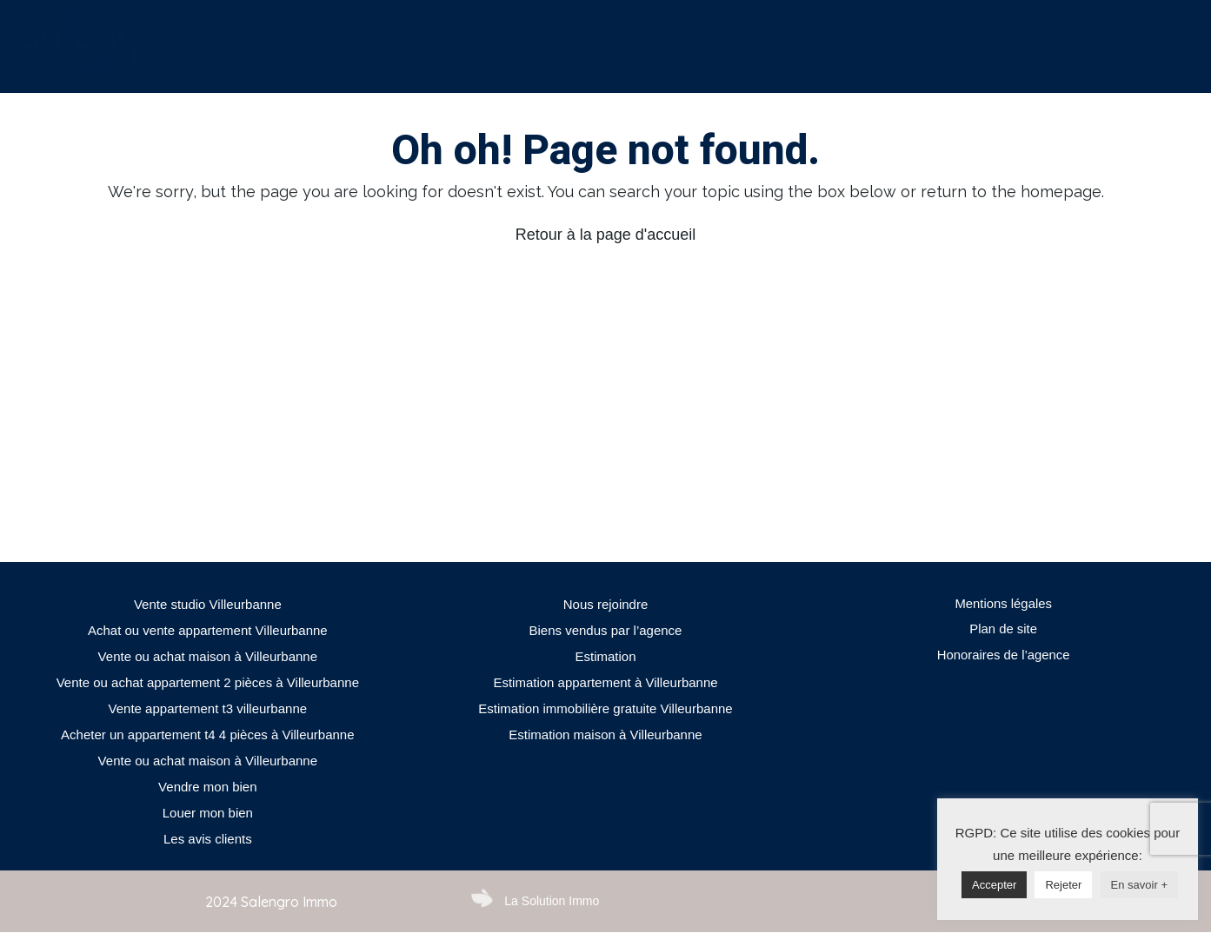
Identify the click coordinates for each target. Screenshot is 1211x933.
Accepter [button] (994, 884)
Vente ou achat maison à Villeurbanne (207, 656)
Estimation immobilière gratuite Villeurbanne (605, 708)
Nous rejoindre (606, 604)
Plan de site (1003, 630)
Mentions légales (1004, 604)
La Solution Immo (551, 901)
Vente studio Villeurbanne (208, 604)
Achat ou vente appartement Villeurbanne (208, 630)
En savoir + (1139, 884)
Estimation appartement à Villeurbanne (605, 682)
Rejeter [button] (1063, 884)
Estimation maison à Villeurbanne (605, 734)
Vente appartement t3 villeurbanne (208, 708)
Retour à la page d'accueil (606, 234)
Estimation (605, 656)
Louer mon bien (208, 812)
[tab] (310, 47)
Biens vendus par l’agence (605, 630)
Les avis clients (207, 838)
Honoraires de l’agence (1003, 656)
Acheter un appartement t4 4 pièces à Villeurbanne (207, 734)
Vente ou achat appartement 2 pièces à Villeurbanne (208, 682)
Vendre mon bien (207, 786)
